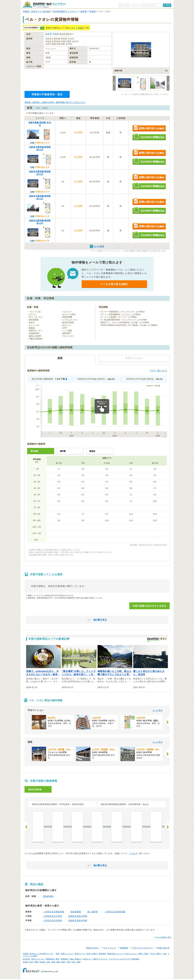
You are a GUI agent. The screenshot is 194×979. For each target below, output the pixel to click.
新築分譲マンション (115, 954)
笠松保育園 (75, 912)
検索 (168, 5)
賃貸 (80, 28)
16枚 (32, 216)
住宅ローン (87, 959)
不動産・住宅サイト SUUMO (36, 11)
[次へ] (167, 722)
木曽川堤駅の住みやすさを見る (149, 606)
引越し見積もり (75, 959)
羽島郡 (93, 11)
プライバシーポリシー (142, 948)
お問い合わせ (163, 948)
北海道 (25, 962)
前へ (27, 827)
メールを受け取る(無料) (114, 284)
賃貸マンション (67, 954)
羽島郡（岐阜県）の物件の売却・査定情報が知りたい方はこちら (55, 102)
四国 (63, 962)
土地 (164, 954)
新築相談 (64, 959)
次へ (167, 827)
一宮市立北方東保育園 (114, 912)
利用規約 (124, 948)
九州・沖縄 (75, 962)
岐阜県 (84, 11)
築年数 (63, 451)
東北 (31, 962)
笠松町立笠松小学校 (77, 916)
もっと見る (157, 710)
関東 (36, 962)
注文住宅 (26, 959)
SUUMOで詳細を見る (149, 136)
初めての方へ (93, 948)
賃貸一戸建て (92, 954)
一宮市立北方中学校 (52, 920)
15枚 (32, 167)
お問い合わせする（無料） (149, 128)
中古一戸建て (156, 954)
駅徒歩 (92, 451)
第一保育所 (92, 912)
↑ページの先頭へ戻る (162, 937)
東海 (53, 962)
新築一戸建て (144, 954)
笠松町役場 (48, 896)
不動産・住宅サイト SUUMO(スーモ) (38, 954)
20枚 (32, 143)
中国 (68, 962)
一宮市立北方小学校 (52, 916)
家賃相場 (102, 954)
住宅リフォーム (37, 959)
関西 (58, 962)
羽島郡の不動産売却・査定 (47, 94)
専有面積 (34, 451)
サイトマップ (109, 948)
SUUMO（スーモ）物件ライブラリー (45, 5)
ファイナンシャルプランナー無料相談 (124, 959)
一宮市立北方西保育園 (53, 912)
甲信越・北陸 (45, 962)
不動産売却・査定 (52, 959)
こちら (132, 853)
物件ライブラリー (100, 959)
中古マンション (131, 954)
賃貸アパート (80, 954)
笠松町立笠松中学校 (77, 920)
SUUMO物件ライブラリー (65, 11)
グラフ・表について (158, 370)
